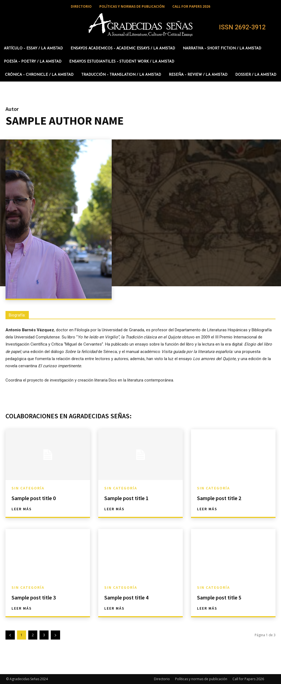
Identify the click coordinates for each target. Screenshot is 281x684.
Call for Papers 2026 (248, 679)
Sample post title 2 (219, 498)
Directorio (162, 679)
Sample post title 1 (126, 498)
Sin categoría (28, 488)
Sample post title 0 (34, 498)
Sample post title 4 (126, 597)
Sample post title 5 (219, 597)
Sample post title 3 (34, 597)
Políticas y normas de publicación (201, 679)
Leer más (22, 509)
